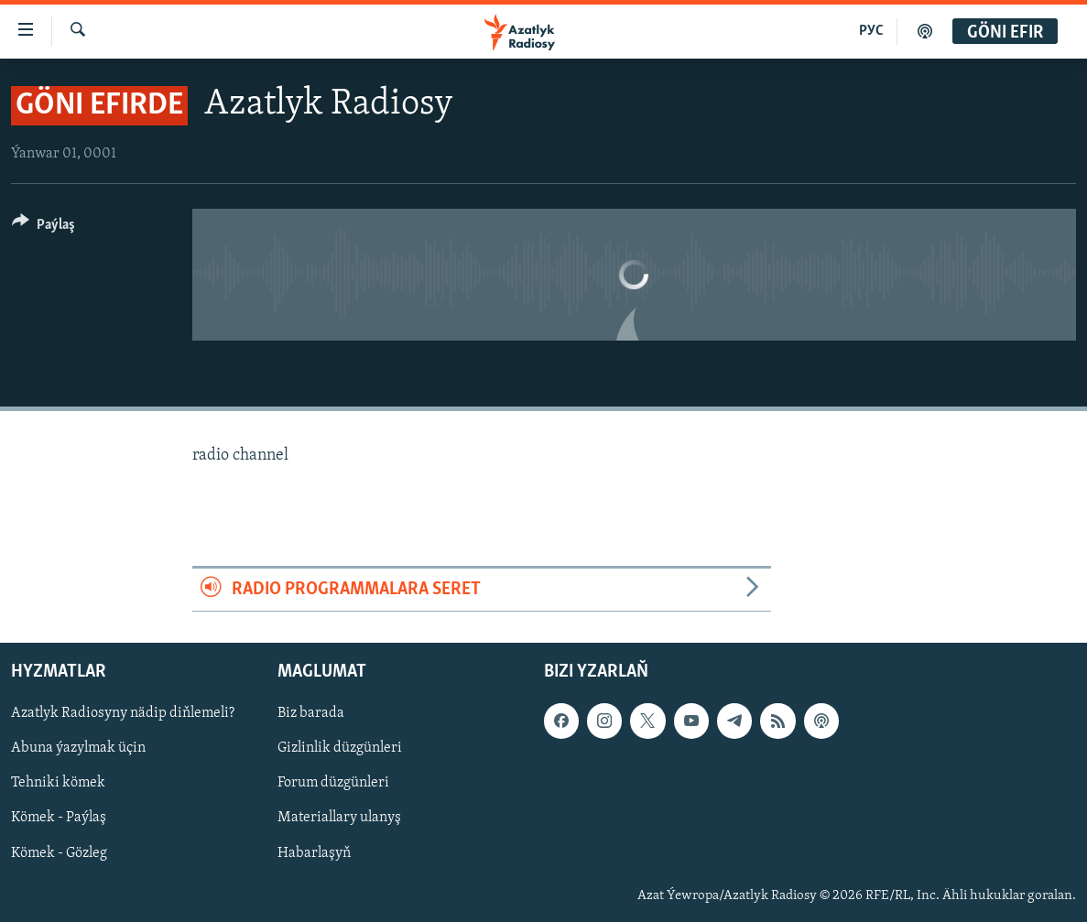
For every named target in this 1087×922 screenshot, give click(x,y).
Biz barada (310, 714)
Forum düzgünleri (333, 783)
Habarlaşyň (314, 853)
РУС (871, 31)
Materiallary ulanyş (339, 818)
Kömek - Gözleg (59, 853)
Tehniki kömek (58, 783)
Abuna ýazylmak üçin (78, 749)
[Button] (43, 227)
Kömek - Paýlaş (58, 818)
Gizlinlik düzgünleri (339, 749)
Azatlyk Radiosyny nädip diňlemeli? (122, 714)
